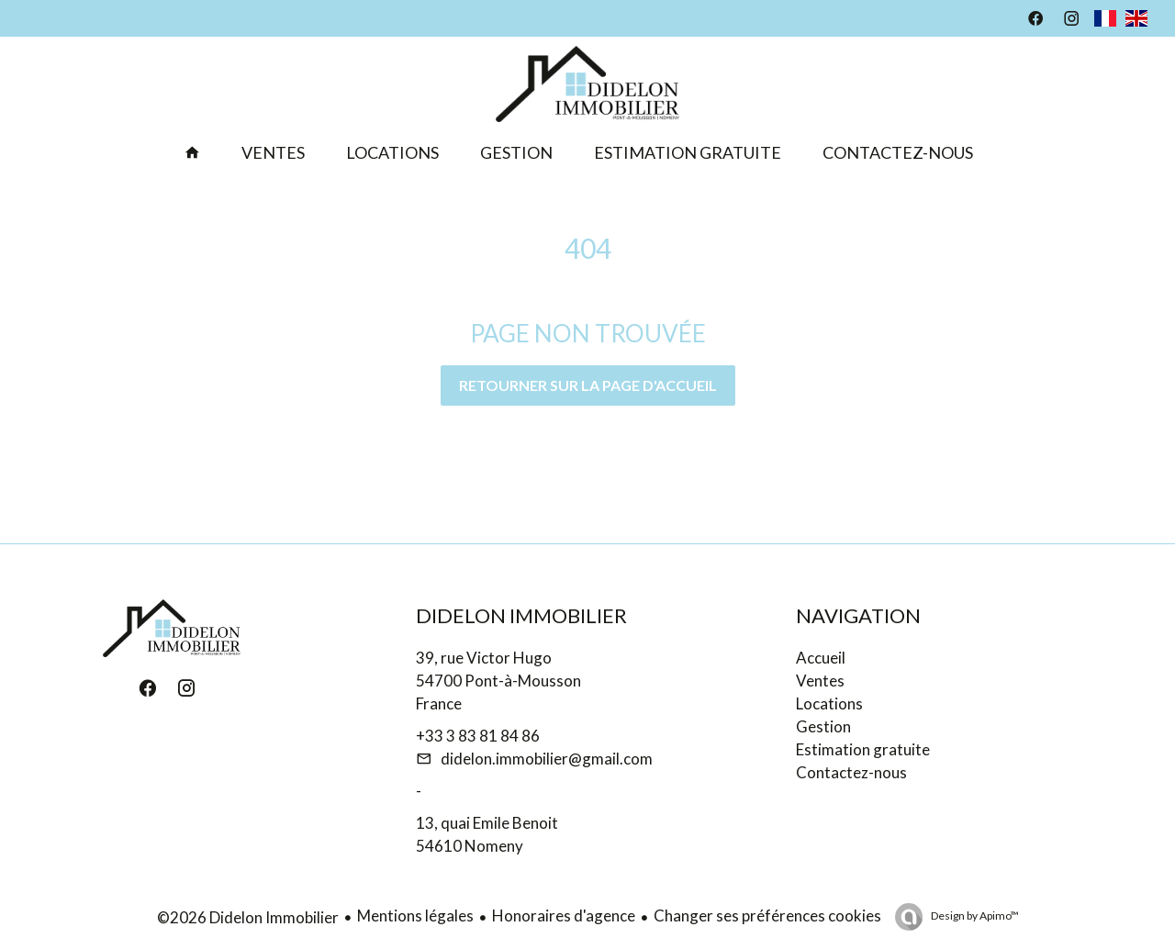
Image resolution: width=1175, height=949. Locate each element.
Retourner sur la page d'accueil (588, 385)
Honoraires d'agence (563, 915)
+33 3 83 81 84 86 (478, 735)
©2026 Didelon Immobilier (248, 917)
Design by (974, 915)
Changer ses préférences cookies (767, 915)
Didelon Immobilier (521, 615)
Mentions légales (415, 915)
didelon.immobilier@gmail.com (547, 758)
